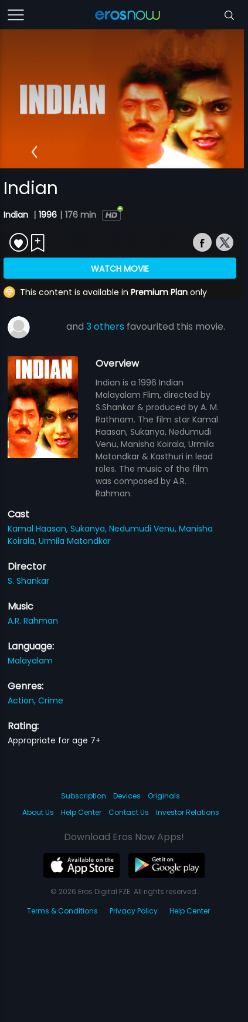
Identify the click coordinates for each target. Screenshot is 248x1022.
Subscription (83, 796)
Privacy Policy (134, 911)
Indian (17, 215)
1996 (48, 215)
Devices (127, 796)
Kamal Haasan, (39, 528)
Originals (164, 796)
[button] (34, 152)
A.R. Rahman (33, 621)
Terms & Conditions (62, 911)
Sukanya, (89, 528)
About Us (38, 812)
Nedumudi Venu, (144, 528)
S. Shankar (28, 581)
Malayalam (30, 660)
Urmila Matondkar (75, 541)
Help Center (81, 812)
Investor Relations (187, 812)
